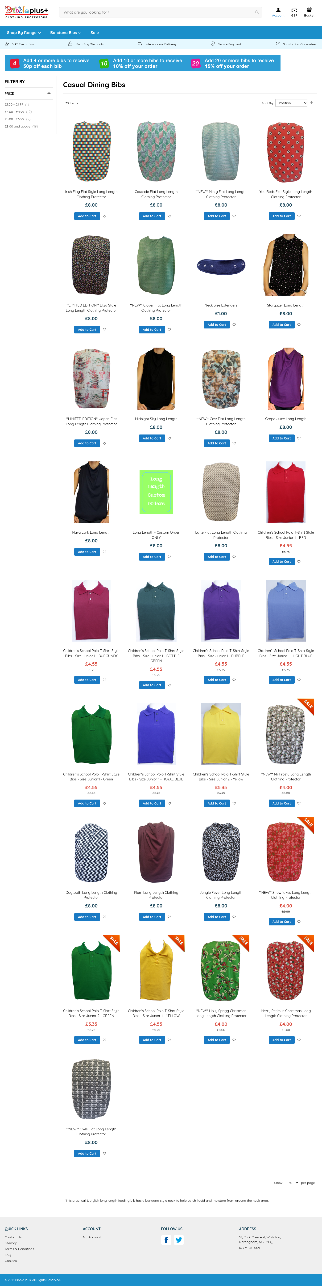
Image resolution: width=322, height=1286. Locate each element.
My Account (92, 1237)
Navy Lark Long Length (91, 532)
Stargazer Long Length (286, 305)
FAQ (8, 1255)
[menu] (161, 32)
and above (22, 126)
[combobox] (160, 12)
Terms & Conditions (19, 1249)
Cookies (11, 1261)
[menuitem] (24, 32)
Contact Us (13, 1237)
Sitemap (11, 1243)
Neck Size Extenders (221, 305)
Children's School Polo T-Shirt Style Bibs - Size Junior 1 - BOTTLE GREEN (156, 655)
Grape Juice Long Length (285, 419)
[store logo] (27, 12)
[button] (294, 12)
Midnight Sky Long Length (156, 419)
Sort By (267, 103)
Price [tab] (9, 93)
